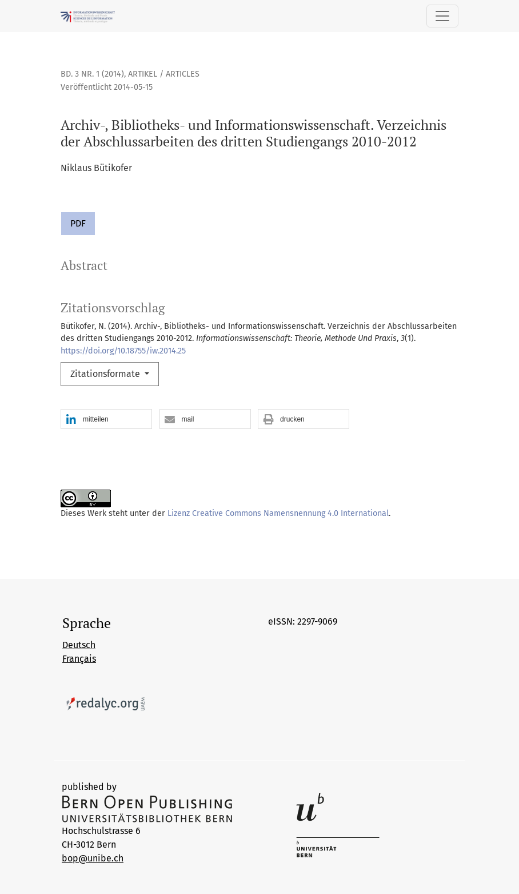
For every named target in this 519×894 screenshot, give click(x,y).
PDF (78, 223)
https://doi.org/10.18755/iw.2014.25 (123, 351)
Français (79, 658)
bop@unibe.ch (92, 858)
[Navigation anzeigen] (442, 16)
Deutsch (78, 644)
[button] (106, 420)
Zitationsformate (106, 373)
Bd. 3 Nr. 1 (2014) (92, 74)
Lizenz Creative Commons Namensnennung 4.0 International (278, 513)
